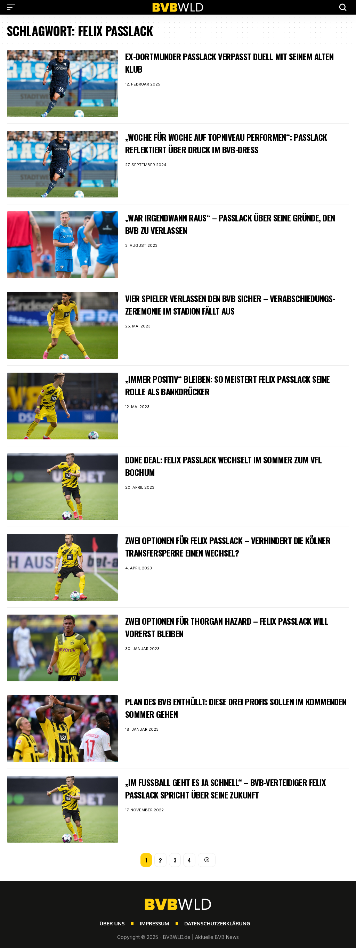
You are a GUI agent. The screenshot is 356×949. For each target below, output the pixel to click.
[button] (13, 7)
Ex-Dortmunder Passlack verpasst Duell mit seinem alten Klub (228, 62)
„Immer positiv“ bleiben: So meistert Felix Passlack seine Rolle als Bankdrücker (227, 385)
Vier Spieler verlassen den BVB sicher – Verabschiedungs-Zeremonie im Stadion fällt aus (222, 304)
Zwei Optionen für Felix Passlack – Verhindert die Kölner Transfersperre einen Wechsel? (225, 546)
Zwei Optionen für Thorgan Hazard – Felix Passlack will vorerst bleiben (228, 627)
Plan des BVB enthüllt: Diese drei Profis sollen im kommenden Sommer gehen (225, 708)
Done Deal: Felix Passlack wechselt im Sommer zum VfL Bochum (233, 466)
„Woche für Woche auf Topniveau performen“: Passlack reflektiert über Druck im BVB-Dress (235, 143)
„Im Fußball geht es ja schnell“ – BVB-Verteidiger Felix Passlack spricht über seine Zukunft (236, 788)
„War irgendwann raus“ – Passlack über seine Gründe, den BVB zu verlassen (234, 224)
